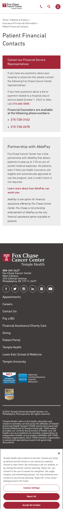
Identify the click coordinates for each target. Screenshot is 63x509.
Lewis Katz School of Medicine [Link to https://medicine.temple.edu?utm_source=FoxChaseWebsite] (22, 354)
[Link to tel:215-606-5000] (20, 104)
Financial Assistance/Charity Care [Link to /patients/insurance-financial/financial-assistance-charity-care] (24, 326)
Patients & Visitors (19, 20)
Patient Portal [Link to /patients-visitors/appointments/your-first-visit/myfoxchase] (11, 340)
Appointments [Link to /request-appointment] (12, 297)
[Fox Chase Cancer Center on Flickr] (41, 288)
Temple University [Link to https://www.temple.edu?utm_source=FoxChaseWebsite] (14, 361)
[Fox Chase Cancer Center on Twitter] (15, 288)
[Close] (59, 456)
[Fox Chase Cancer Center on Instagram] (23, 288)
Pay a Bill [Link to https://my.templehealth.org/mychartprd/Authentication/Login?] (8, 318)
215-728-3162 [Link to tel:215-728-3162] (20, 119)
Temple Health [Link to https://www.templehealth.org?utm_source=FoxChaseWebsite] (12, 347)
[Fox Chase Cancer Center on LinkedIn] (32, 288)
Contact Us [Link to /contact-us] (10, 311)
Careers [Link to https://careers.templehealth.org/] (8, 304)
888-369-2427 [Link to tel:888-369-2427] (11, 270)
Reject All (31, 499)
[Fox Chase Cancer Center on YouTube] (50, 288)
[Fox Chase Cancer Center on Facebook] (6, 288)
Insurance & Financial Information (19, 23)
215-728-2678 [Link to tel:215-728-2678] (20, 127)
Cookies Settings (31, 490)
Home (5, 20)
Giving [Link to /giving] (7, 333)
